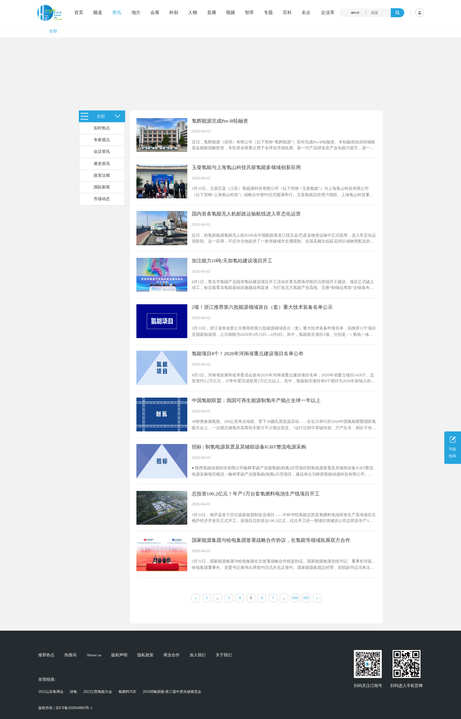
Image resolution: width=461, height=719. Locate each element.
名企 (306, 12)
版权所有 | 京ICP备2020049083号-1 (65, 708)
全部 (53, 31)
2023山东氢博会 (50, 692)
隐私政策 (145, 655)
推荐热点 (46, 655)
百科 (287, 12)
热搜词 (70, 655)
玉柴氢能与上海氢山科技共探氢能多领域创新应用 (246, 167)
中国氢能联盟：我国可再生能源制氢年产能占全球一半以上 (256, 400)
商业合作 (171, 655)
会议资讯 (102, 151)
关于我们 (224, 655)
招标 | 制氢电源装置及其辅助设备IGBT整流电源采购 (249, 446)
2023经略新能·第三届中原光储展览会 (172, 692)
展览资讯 (102, 163)
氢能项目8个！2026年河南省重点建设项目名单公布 (247, 353)
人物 (192, 12)
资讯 (116, 12)
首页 (78, 12)
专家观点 (102, 139)
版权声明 (119, 655)
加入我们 (198, 655)
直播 (211, 12)
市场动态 (102, 199)
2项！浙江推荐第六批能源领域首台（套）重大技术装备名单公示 (262, 307)
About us (93, 655)
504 (295, 597)
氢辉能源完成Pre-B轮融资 (220, 121)
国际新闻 (102, 187)
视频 (230, 12)
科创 (173, 12)
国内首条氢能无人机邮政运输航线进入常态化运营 (246, 213)
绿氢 (73, 692)
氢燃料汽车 (127, 692)
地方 (135, 12)
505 (306, 597)
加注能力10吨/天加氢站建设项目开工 (232, 260)
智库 (249, 12)
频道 (97, 12)
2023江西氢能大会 (97, 692)
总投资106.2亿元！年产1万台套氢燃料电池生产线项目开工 (256, 493)
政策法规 (102, 175)
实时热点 (102, 128)
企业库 (327, 12)
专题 (268, 12)
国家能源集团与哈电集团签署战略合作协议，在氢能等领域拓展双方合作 (271, 540)
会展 (154, 12)
